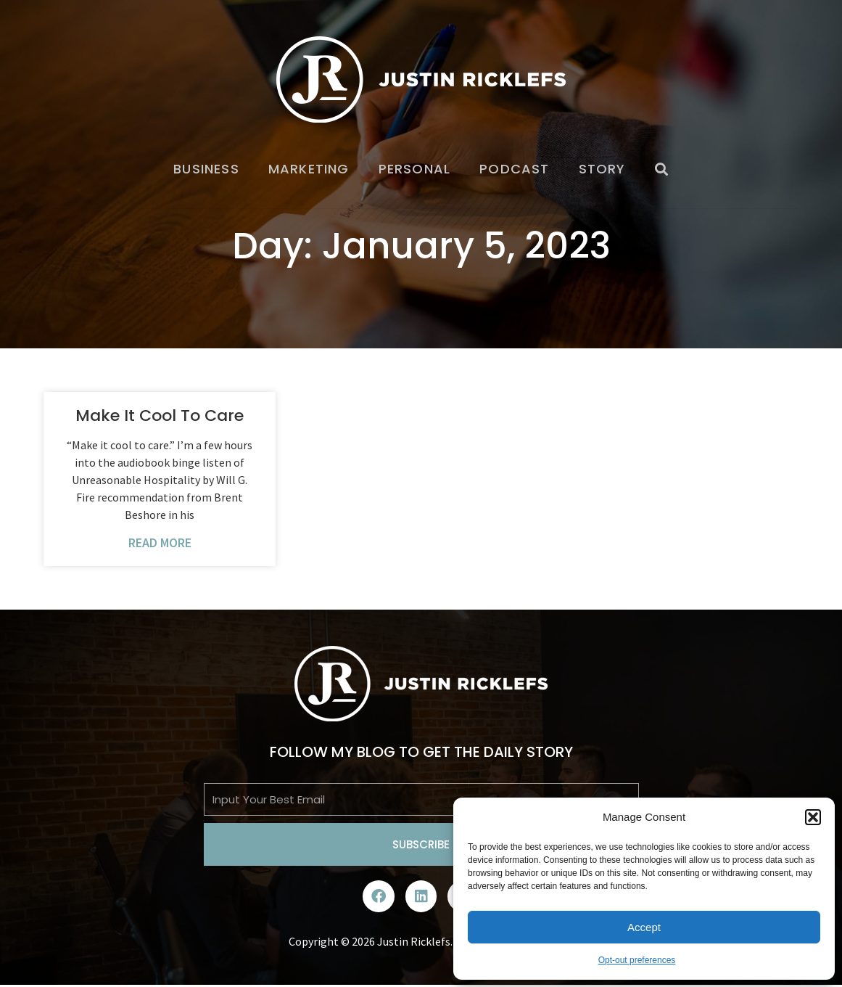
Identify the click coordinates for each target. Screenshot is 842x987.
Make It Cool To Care (159, 415)
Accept (644, 927)
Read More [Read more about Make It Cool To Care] (159, 542)
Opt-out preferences (637, 960)
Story (602, 169)
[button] (813, 817)
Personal (415, 169)
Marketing (309, 169)
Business (206, 169)
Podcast (514, 169)
